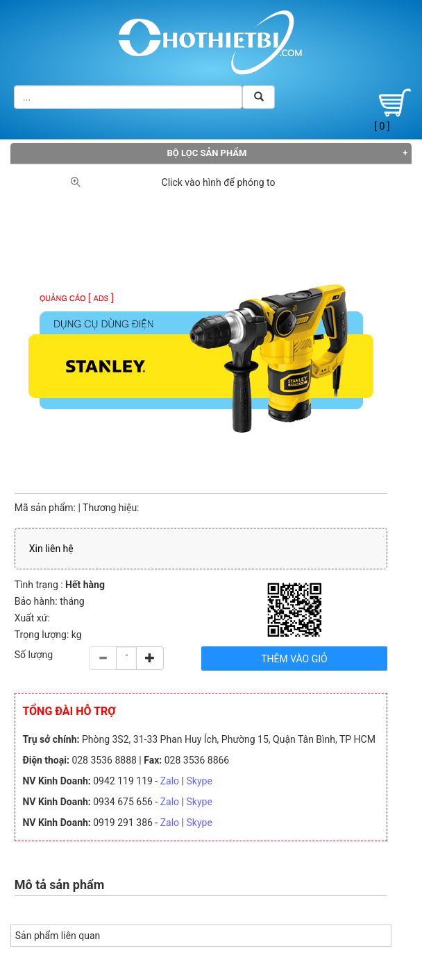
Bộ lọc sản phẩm (207, 153)
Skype (199, 780)
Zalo (169, 780)
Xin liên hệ (51, 548)
